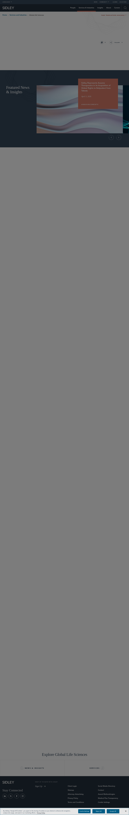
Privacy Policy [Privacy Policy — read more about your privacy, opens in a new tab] (41, 813)
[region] (64, 811)
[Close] (126, 811)
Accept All (113, 811)
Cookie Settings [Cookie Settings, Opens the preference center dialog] (84, 811)
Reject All (98, 811)
